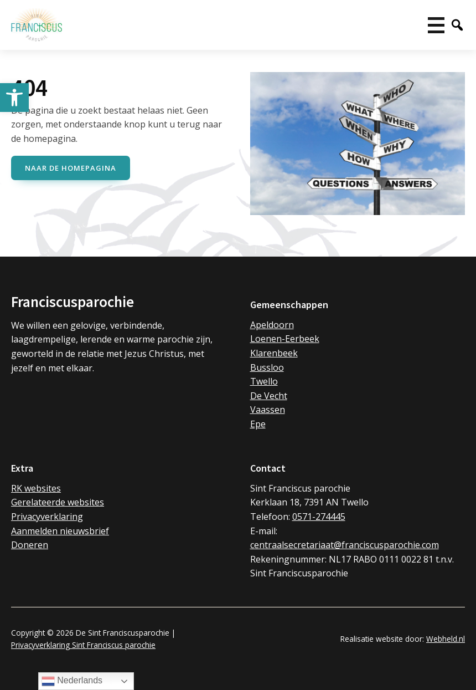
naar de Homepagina (70, 168)
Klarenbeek (274, 353)
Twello (264, 381)
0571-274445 (318, 516)
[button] (14, 97)
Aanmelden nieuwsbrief (60, 531)
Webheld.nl (445, 638)
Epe (258, 424)
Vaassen (267, 409)
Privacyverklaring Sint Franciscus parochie (83, 645)
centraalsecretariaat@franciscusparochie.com (344, 545)
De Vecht (268, 396)
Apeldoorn (272, 325)
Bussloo (267, 367)
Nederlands (72, 681)
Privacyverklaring (47, 516)
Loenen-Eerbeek (284, 339)
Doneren (29, 545)
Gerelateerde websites (57, 502)
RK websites (36, 488)
